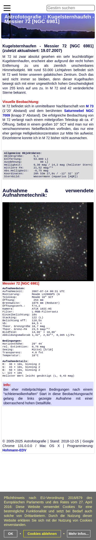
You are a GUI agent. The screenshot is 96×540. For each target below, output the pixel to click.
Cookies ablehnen (42, 534)
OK (10, 534)
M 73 (90, 106)
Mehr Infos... (79, 534)
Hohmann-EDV (14, 450)
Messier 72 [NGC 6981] (20, 283)
